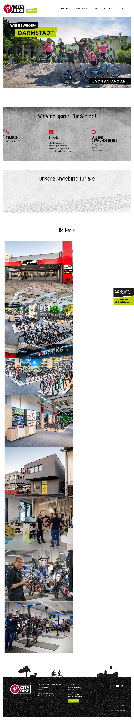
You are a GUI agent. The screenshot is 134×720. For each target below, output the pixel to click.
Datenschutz (121, 710)
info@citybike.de (56, 143)
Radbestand (81, 9)
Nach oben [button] (121, 705)
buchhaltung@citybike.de (60, 151)
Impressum (112, 710)
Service (96, 9)
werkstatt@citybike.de (59, 148)
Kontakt (124, 9)
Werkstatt (109, 9)
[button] (31, 8)
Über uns (66, 9)
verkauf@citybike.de (58, 145)
